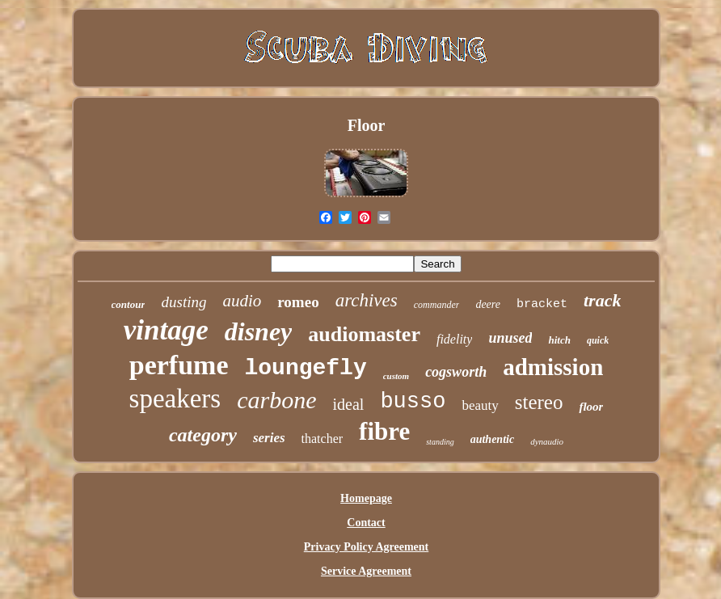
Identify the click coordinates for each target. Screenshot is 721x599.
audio (241, 300)
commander (437, 304)
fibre (384, 431)
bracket (542, 304)
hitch (559, 340)
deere (487, 304)
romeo (297, 301)
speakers (175, 398)
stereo (539, 402)
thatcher (322, 438)
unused (510, 338)
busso (412, 402)
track (602, 300)
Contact (366, 523)
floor (591, 406)
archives (366, 300)
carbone (276, 399)
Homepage (366, 498)
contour (128, 304)
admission (553, 367)
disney (259, 331)
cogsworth (456, 372)
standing (439, 441)
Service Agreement (366, 571)
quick (598, 340)
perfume (179, 365)
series (269, 437)
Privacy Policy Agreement (366, 547)
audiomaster (364, 334)
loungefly (305, 368)
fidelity (454, 339)
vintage (166, 330)
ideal (349, 404)
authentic (492, 439)
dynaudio (546, 441)
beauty (480, 405)
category (203, 434)
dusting (183, 301)
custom (396, 376)
